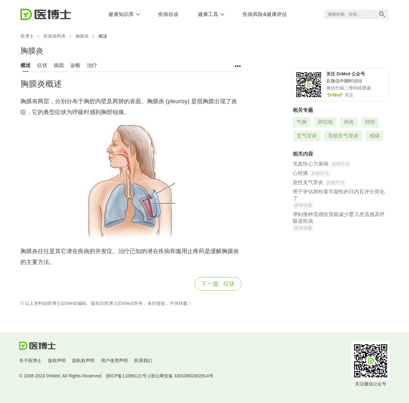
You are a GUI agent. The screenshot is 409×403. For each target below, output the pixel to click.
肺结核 (325, 122)
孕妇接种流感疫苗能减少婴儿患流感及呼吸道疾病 (339, 218)
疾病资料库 (54, 36)
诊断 (75, 65)
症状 (42, 65)
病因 (59, 65)
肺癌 (370, 122)
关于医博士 (30, 360)
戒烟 (374, 135)
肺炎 (349, 122)
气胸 (302, 122)
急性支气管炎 (308, 182)
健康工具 (208, 14)
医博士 (27, 36)
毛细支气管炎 (343, 135)
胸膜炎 (82, 36)
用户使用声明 (114, 360)
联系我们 (143, 360)
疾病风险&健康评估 (265, 14)
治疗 (92, 65)
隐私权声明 (83, 360)
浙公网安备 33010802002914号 (181, 375)
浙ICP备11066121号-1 (128, 375)
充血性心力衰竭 (310, 164)
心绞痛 (300, 173)
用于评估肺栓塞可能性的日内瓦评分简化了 (339, 195)
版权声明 (57, 360)
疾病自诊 (168, 14)
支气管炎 (307, 135)
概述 (25, 65)
